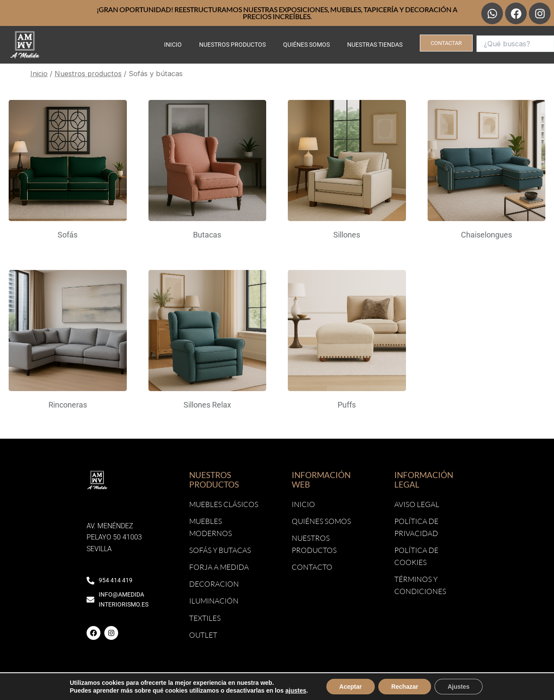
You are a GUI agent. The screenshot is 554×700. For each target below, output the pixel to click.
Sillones (346, 234)
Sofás (67, 234)
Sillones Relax (207, 404)
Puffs (347, 404)
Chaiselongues (486, 234)
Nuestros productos (232, 44)
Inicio (173, 44)
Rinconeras (67, 404)
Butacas (207, 234)
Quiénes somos (306, 44)
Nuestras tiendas (375, 44)
